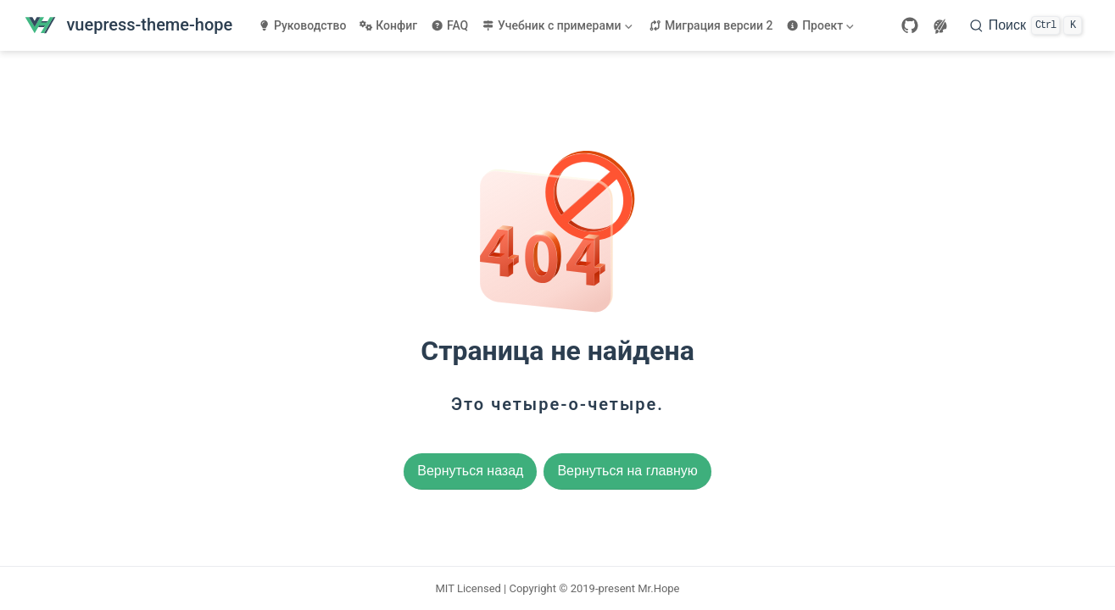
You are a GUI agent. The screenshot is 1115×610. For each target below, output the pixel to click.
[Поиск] (1026, 25)
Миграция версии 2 (710, 25)
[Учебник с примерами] (558, 25)
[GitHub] (909, 25)
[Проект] (822, 25)
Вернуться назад (470, 470)
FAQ (449, 25)
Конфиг (388, 25)
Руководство (302, 25)
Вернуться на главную (627, 470)
